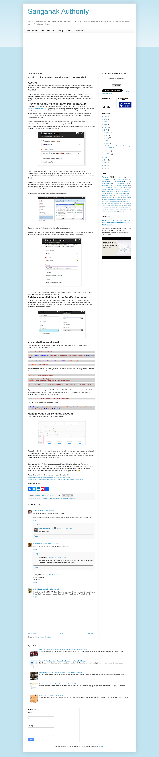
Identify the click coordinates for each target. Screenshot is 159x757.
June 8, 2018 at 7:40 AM (50, 543)
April (107, 143)
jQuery (120, 211)
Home (61, 633)
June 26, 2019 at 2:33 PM (50, 575)
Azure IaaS (119, 183)
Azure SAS (117, 197)
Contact (69, 31)
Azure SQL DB (127, 197)
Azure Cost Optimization (35, 31)
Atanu (35, 510)
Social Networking (107, 189)
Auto (127, 193)
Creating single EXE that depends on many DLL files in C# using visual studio (63, 684)
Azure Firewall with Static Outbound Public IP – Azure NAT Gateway (60, 672)
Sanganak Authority (58, 11)
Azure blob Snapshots (113, 203)
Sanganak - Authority (46, 528)
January (108, 154)
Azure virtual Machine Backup (112, 199)
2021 (106, 122)
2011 (106, 168)
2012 (106, 165)
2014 (106, 160)
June (107, 138)
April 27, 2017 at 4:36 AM (46, 510)
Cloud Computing (63, 498)
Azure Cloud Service (123, 195)
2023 (106, 119)
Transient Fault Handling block (109, 211)
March (108, 151)
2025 (106, 116)
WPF (103, 187)
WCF (110, 197)
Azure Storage (124, 187)
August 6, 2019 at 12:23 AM (50, 589)
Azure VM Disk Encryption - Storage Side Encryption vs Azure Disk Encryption (63, 661)
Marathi (120, 207)
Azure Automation (42, 498)
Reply (35, 520)
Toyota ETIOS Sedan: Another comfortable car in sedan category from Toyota (63, 649)
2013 (106, 163)
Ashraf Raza (37, 589)
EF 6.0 (124, 203)
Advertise (79, 31)
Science (104, 197)
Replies (38, 524)
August (108, 132)
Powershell (72, 498)
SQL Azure (110, 209)
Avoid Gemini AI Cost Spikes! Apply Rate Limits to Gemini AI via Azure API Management (116, 222)
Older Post (91, 633)
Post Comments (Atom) (43, 637)
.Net (119, 177)
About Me (50, 31)
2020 (106, 124)
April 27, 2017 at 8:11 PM (65, 528)
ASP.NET (121, 193)
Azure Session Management (113, 201)
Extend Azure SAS (115, 205)
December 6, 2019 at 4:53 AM (57, 557)
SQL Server (119, 189)
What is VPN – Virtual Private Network (51, 695)
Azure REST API (107, 185)
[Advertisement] (79, 52)
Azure (34, 498)
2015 (106, 157)
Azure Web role (111, 193)
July (107, 135)
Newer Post (32, 633)
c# (127, 183)
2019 (106, 127)
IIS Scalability (111, 207)
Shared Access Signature (122, 209)
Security (127, 189)
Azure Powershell (53, 498)
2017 (106, 130)
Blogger (101, 746)
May (107, 141)
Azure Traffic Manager (108, 191)
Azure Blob (112, 187)
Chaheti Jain (37, 543)
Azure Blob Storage (108, 195)
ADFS (124, 199)
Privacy (60, 31)
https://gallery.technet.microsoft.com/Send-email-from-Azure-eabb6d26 (59, 479)
